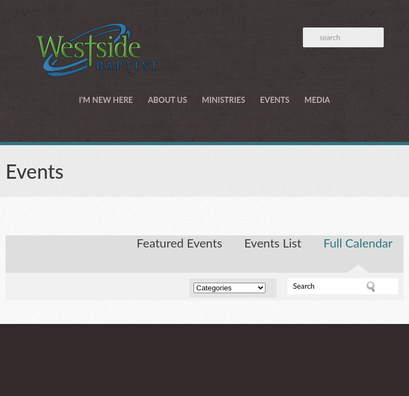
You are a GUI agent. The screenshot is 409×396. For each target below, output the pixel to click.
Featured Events (180, 242)
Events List (272, 242)
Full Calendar (358, 242)
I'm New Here (106, 100)
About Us (167, 100)
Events (275, 100)
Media (317, 100)
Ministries (223, 100)
